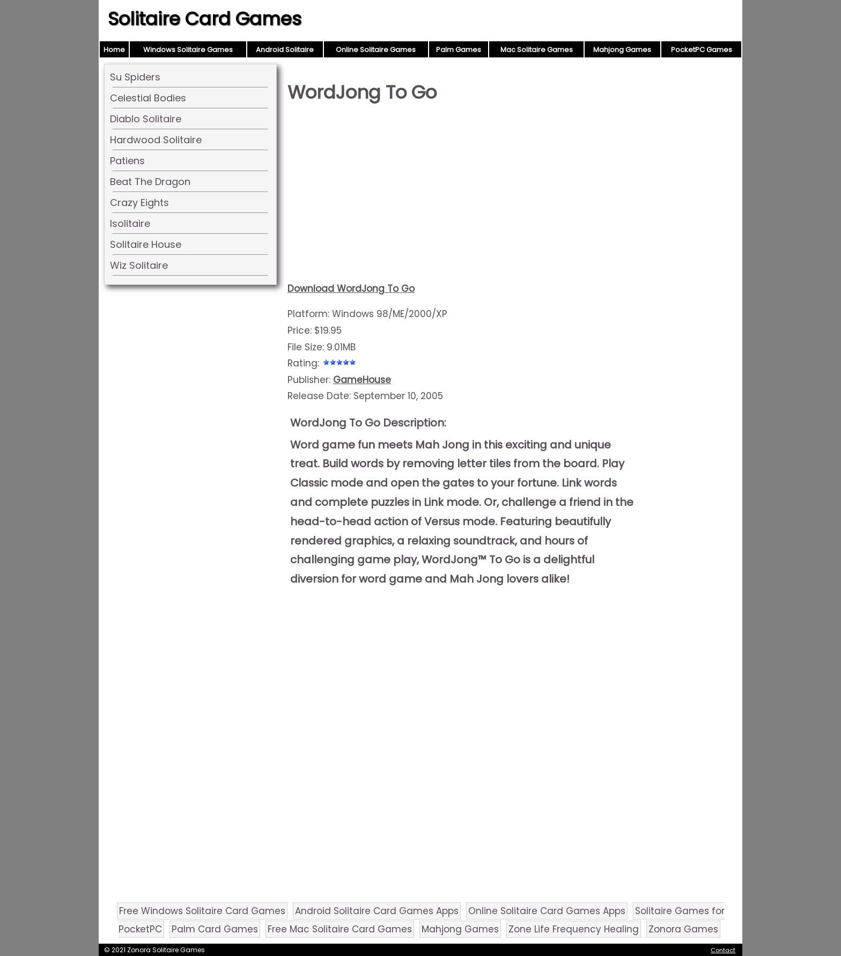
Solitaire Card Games (204, 19)
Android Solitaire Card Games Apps (377, 910)
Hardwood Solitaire (156, 139)
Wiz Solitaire (139, 265)
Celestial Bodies (148, 98)
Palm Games (458, 50)
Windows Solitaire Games (188, 50)
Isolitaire (130, 223)
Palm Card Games (215, 929)
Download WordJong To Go (351, 288)
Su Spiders (135, 77)
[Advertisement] (464, 196)
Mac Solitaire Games (536, 50)
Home (114, 50)
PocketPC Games (701, 50)
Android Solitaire (285, 50)
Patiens (127, 160)
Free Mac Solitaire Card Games (340, 929)
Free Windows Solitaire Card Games (202, 910)
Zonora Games (683, 929)
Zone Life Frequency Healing (573, 929)
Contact (723, 950)
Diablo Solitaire (145, 119)
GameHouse (362, 379)
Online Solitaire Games (376, 50)
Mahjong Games (622, 50)
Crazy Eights (139, 202)
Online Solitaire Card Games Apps (546, 910)
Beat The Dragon (150, 181)
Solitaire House (145, 244)
